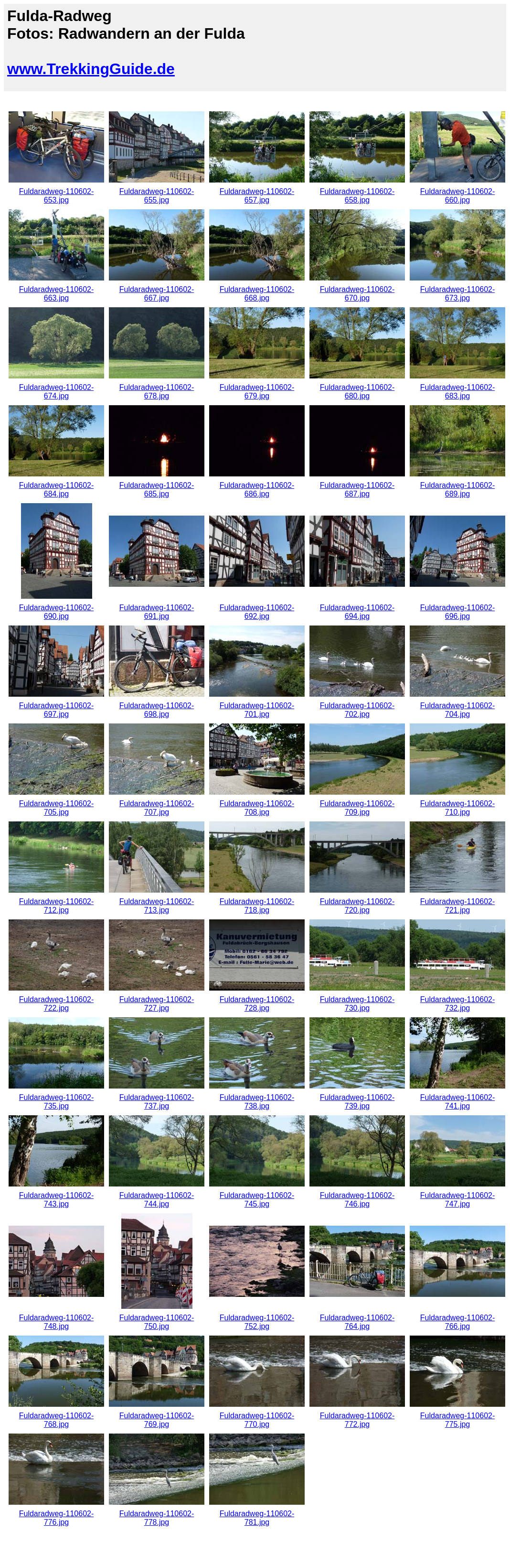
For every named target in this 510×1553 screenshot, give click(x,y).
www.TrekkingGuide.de (91, 68)
